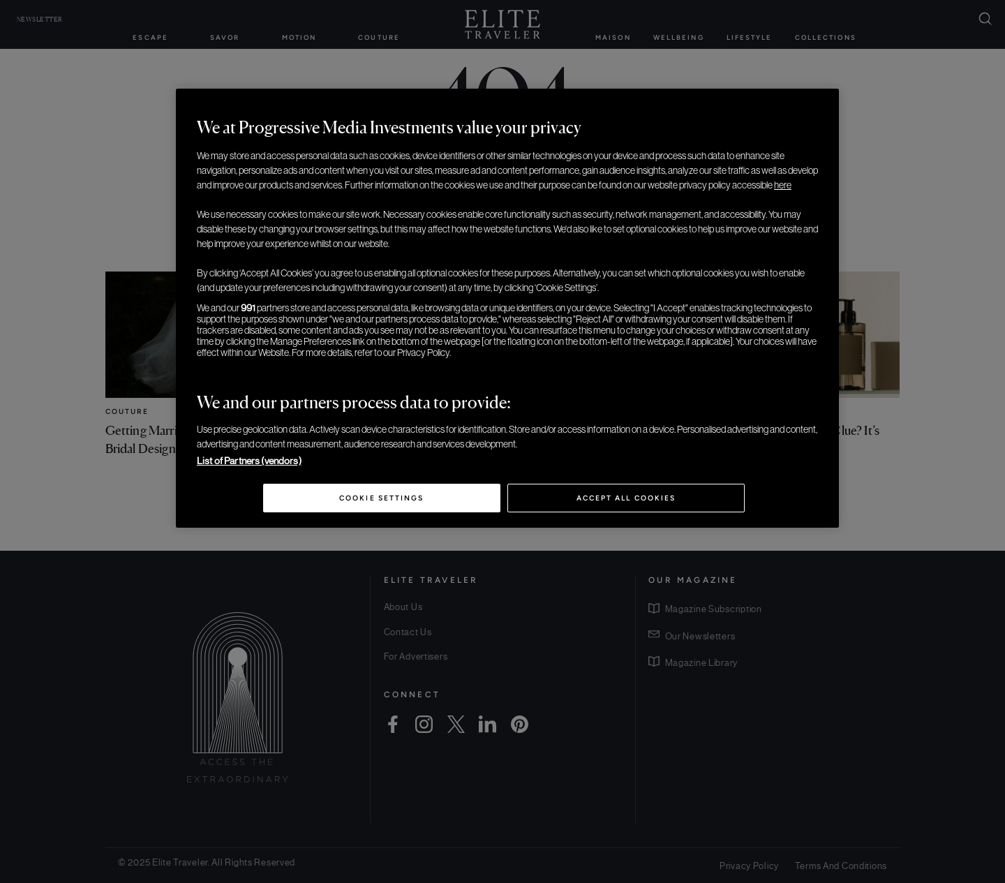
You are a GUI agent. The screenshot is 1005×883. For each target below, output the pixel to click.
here (782, 185)
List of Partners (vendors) (249, 460)
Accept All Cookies (626, 498)
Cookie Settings (381, 498)
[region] (507, 308)
